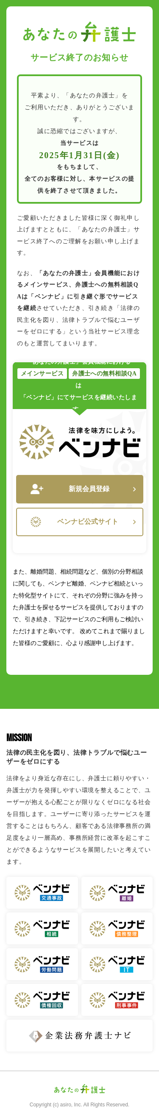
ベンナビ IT (117, 964)
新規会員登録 (83, 489)
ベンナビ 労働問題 (42, 964)
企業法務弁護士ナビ (79, 1036)
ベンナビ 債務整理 (117, 928)
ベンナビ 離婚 (117, 893)
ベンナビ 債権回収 (42, 1000)
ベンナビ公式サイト (83, 522)
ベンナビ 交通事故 (42, 893)
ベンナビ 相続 (42, 928)
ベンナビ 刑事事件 (117, 1000)
